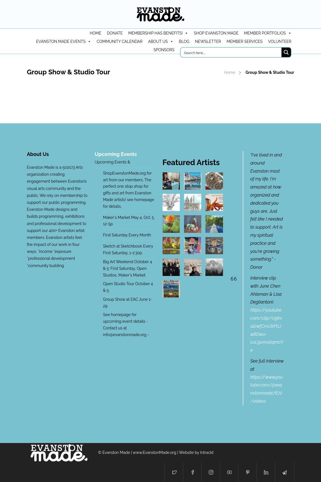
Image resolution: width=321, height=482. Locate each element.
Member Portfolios (267, 33)
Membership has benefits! (158, 33)
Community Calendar (120, 41)
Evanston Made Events (63, 41)
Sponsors (163, 50)
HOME (95, 33)
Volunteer (279, 41)
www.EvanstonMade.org (154, 452)
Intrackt (207, 452)
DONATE (115, 33)
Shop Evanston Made (216, 33)
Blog (184, 41)
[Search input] (231, 52)
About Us (160, 41)
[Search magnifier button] (286, 52)
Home (229, 72)
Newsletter (208, 41)
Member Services (245, 41)
